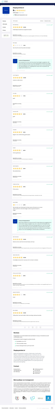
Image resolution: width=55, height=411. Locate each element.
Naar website (6, 14)
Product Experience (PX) (32, 386)
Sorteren (41, 20)
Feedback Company (45, 408)
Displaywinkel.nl (18, 8)
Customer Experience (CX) (22, 386)
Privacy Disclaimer (5, 407)
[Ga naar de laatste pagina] (40, 327)
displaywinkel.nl (37, 372)
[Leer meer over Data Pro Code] (17, 398)
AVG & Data (12, 407)
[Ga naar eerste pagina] (25, 327)
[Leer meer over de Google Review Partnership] (40, 398)
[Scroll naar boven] (52, 408)
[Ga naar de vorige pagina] (29, 327)
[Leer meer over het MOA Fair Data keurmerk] (24, 398)
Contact (16, 407)
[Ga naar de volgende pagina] (36, 327)
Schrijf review (21, 12)
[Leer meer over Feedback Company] (32, 398)
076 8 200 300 (37, 370)
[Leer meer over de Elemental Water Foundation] (48, 398)
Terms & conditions (22, 407)
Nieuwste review (48, 20)
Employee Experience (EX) (44, 386)
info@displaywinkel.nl (38, 369)
